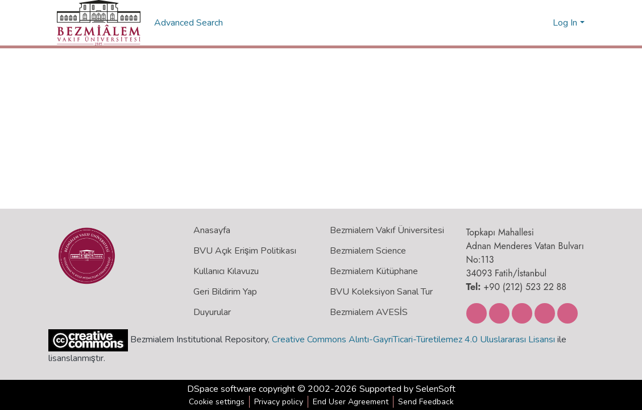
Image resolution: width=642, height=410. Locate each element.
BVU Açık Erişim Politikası (244, 250)
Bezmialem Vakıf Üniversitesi (387, 230)
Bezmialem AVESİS (369, 312)
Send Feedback (426, 401)
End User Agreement (350, 401)
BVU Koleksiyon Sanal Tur (381, 291)
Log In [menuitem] (565, 22)
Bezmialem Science (368, 250)
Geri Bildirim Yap (225, 291)
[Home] (98, 22)
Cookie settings (217, 401)
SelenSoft (435, 389)
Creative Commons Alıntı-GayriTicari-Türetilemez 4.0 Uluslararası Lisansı (413, 339)
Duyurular (212, 312)
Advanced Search (189, 22)
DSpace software (221, 389)
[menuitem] (542, 23)
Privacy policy (278, 401)
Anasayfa (211, 230)
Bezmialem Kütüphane (374, 271)
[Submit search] (526, 23)
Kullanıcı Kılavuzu (226, 271)
